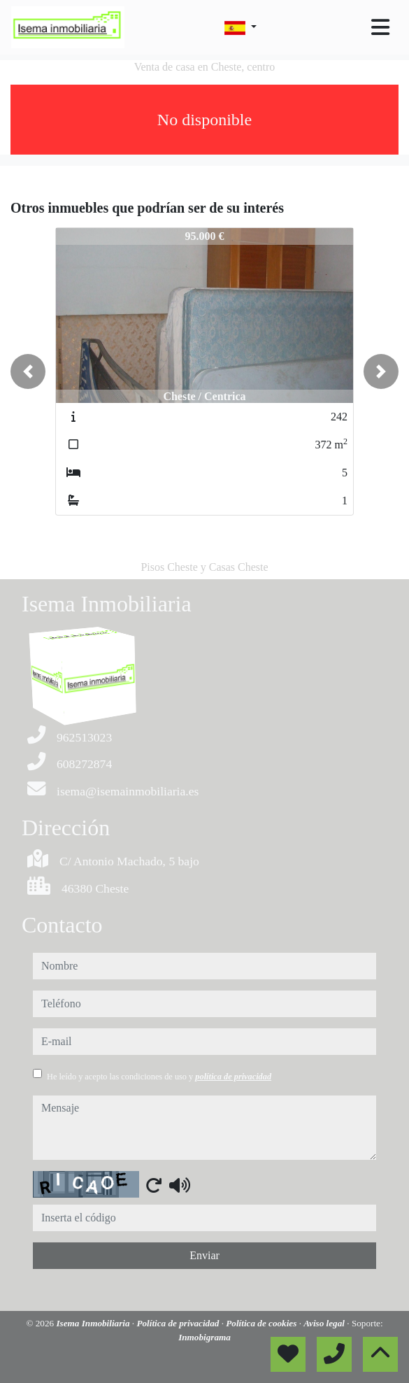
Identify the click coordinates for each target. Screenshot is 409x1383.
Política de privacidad (178, 1323)
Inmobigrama (204, 1337)
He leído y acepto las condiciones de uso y (159, 1076)
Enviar (204, 1255)
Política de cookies (262, 1323)
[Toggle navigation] (380, 27)
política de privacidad (233, 1076)
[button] (27, 371)
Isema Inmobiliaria (93, 1323)
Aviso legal (325, 1323)
